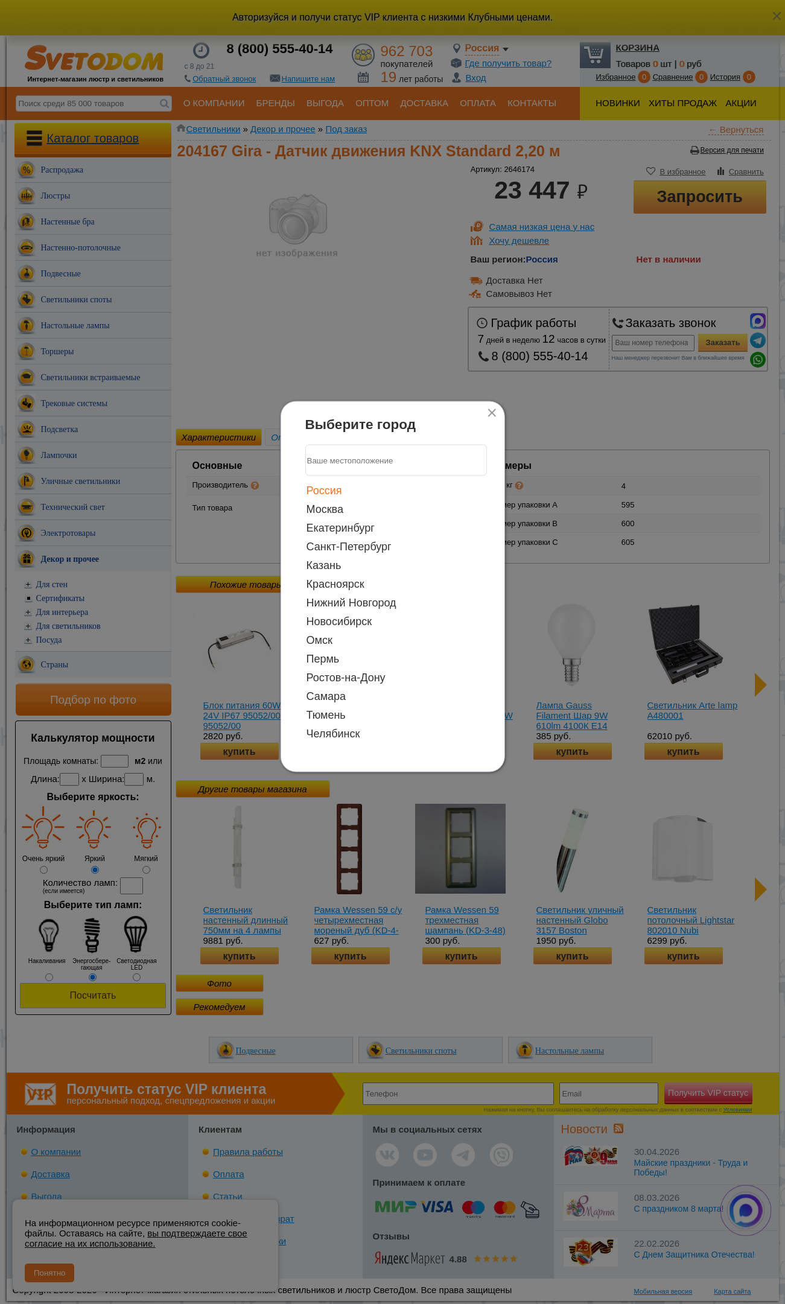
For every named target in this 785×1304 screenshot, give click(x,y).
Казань (324, 565)
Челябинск (333, 734)
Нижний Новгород (351, 603)
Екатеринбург (341, 528)
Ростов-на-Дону (346, 678)
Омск (319, 640)
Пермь (323, 659)
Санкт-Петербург (349, 547)
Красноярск (335, 584)
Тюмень (326, 715)
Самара (326, 696)
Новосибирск (339, 621)
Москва (325, 509)
